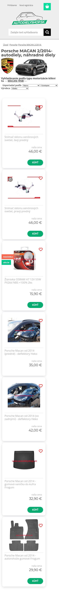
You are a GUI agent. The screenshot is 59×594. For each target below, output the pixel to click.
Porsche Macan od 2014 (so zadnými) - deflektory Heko (22, 417)
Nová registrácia (26, 5)
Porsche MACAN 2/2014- (30, 44)
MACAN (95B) (16, 81)
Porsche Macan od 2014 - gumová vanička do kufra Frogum (20, 484)
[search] (47, 32)
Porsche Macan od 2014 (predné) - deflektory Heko (21, 352)
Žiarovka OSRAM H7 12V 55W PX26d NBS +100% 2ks (23, 281)
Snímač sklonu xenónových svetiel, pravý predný (21, 210)
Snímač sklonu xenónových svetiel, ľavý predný (21, 138)
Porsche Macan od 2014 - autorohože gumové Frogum (22, 557)
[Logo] (29, 18)
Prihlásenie (12, 5)
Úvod (5, 44)
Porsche (13, 44)
